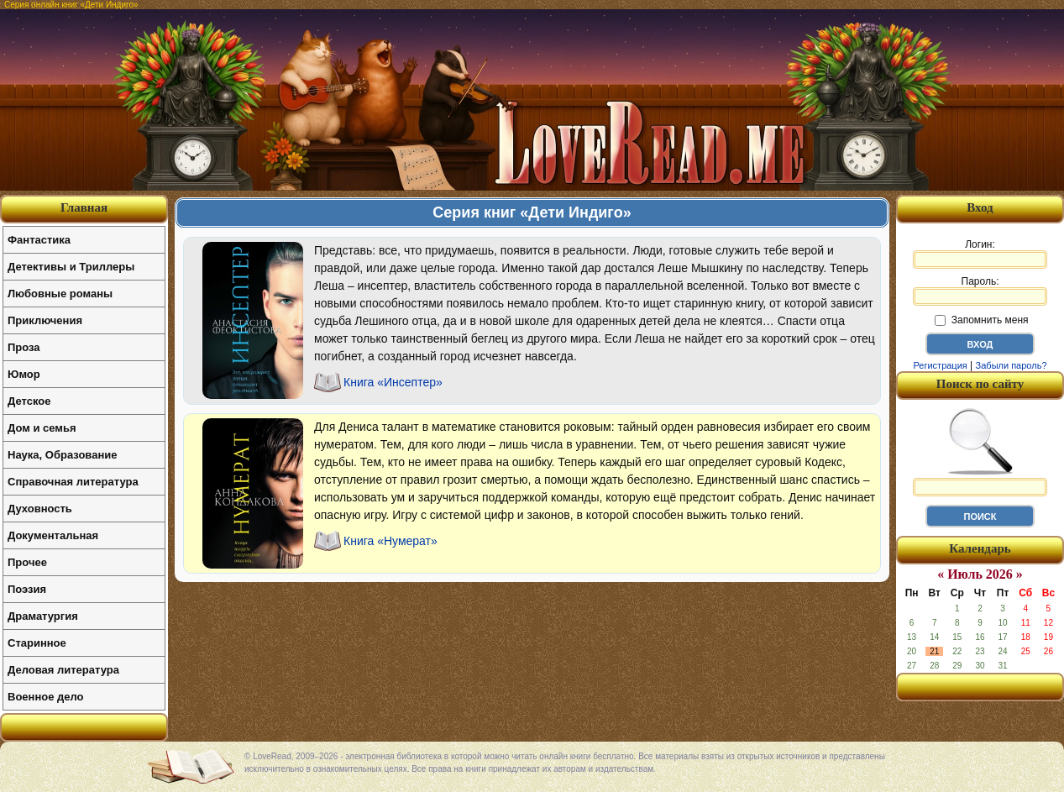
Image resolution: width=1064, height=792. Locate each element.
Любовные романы (60, 293)
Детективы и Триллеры (71, 266)
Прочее (27, 562)
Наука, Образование (62, 454)
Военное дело (46, 696)
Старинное (37, 643)
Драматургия (43, 616)
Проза (24, 347)
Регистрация (940, 365)
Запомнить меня (981, 320)
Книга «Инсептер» (393, 382)
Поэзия (27, 589)
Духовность (40, 508)
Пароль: (980, 290)
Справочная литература (73, 481)
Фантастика (39, 239)
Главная (83, 207)
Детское (29, 401)
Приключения (45, 320)
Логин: (980, 254)
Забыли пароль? (1011, 365)
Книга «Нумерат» (390, 541)
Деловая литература (63, 669)
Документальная (53, 535)
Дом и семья (42, 428)
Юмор (24, 374)
